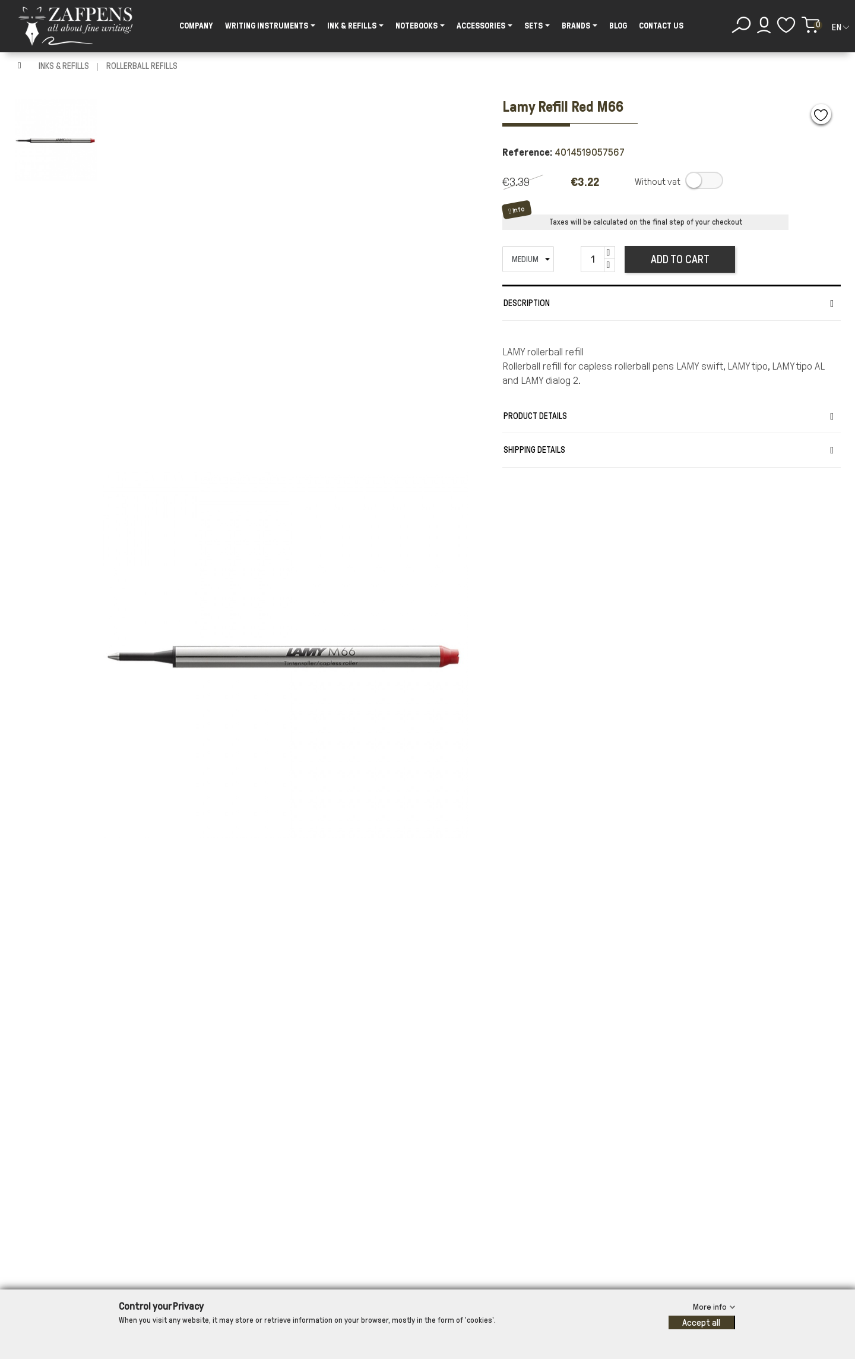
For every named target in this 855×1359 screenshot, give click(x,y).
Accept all (701, 1322)
